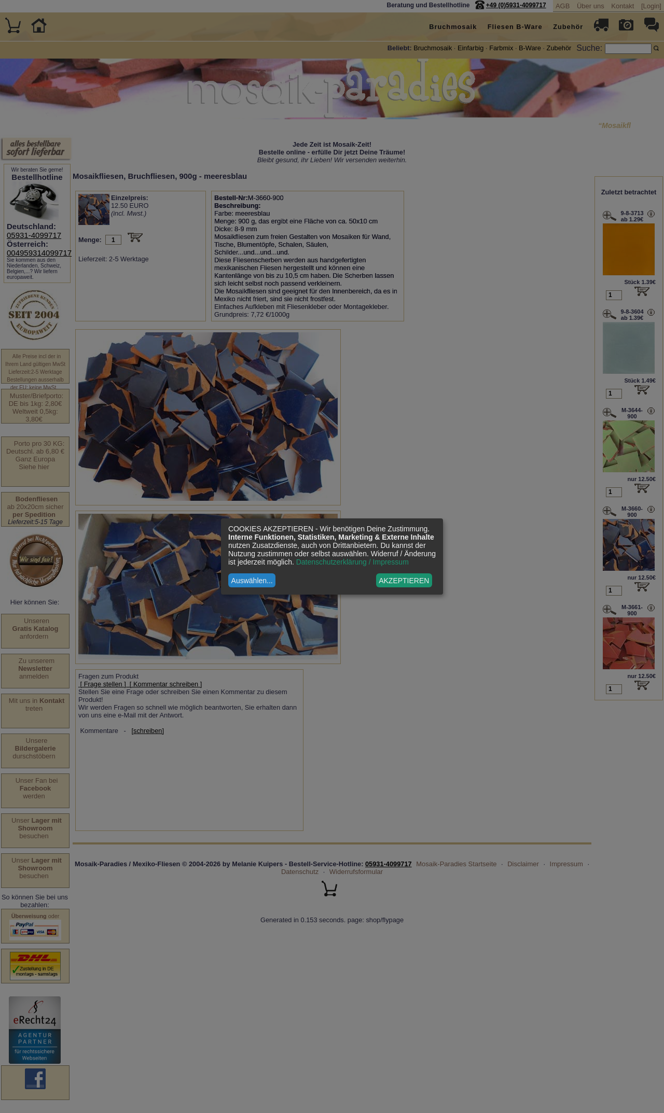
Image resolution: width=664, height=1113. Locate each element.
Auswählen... (252, 580)
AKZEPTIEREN (404, 580)
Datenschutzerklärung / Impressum (352, 562)
